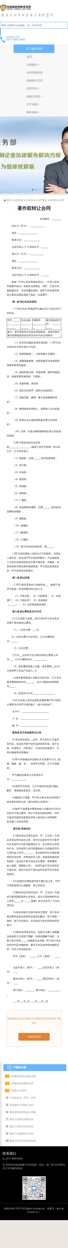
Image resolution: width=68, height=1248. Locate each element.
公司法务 (30, 200)
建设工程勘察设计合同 (21, 1133)
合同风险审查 (35, 72)
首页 (29, 56)
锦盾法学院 (33, 96)
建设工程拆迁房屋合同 (21, 1119)
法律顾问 (32, 64)
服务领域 (32, 112)
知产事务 (42, 200)
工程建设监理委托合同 (21, 1083)
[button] (32, 189)
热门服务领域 (34, 48)
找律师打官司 (35, 80)
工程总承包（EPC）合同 (22, 1097)
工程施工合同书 (17, 1090)
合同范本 (32, 88)
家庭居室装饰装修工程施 (22, 1112)
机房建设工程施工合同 (21, 1105)
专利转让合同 (57, 200)
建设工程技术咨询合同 (21, 1126)
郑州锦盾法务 (39, 1208)
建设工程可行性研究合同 (22, 1140)
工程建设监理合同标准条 (22, 1076)
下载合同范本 (34, 1036)
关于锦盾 (32, 104)
